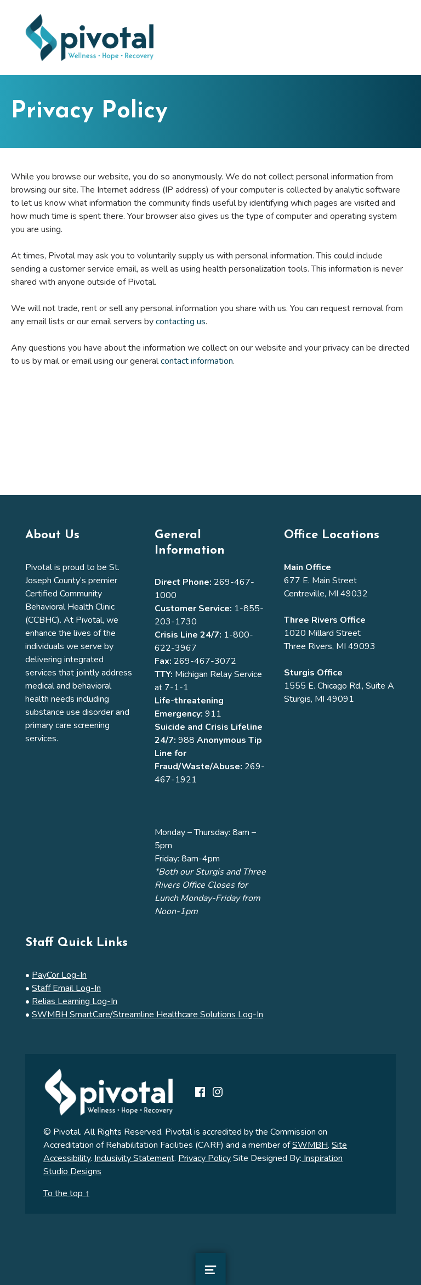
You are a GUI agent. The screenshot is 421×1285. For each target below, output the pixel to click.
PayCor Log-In (59, 975)
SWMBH (310, 1145)
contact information (197, 361)
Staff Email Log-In (66, 988)
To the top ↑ (66, 1193)
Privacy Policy (204, 1158)
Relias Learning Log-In (74, 1001)
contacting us (181, 321)
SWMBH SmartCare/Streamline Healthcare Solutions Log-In (147, 1014)
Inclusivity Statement (134, 1158)
